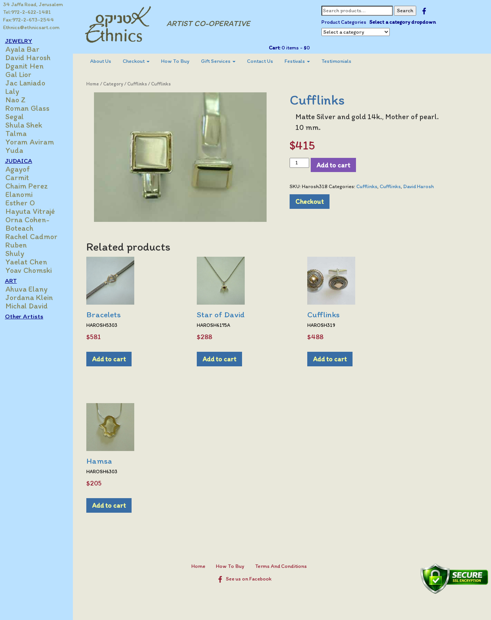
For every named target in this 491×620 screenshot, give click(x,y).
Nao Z (20, 99)
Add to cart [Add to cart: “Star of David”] (223, 359)
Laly (16, 91)
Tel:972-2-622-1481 (27, 12)
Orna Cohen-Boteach (32, 223)
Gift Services (222, 61)
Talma (20, 133)
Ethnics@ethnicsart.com (31, 27)
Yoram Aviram (34, 142)
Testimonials (340, 61)
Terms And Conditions (283, 566)
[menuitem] (104, 61)
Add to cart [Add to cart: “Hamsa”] (113, 505)
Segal (19, 116)
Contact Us (264, 61)
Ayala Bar (27, 49)
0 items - (297, 47)
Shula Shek (28, 125)
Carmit (21, 177)
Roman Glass (32, 108)
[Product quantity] (301, 163)
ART (15, 280)
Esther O (24, 202)
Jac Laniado (29, 83)
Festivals (301, 61)
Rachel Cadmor (36, 236)
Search (407, 10)
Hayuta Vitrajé (34, 211)
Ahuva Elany (31, 289)
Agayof (22, 169)
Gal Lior (23, 74)
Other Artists (28, 316)
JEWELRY (22, 40)
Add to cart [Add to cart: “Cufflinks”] (334, 359)
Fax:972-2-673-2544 (28, 19)
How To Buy (179, 61)
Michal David (31, 306)
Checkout (140, 61)
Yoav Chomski (33, 270)
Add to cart (335, 165)
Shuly (19, 253)
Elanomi (23, 194)
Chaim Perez (31, 186)
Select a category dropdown (404, 22)
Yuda (18, 150)
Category (117, 84)
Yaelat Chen (30, 262)
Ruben (20, 245)
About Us (104, 61)
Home (96, 84)
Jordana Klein (33, 297)
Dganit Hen (29, 66)
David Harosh (32, 57)
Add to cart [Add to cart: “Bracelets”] (113, 359)
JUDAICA (22, 160)
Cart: (276, 47)
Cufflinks (141, 84)
